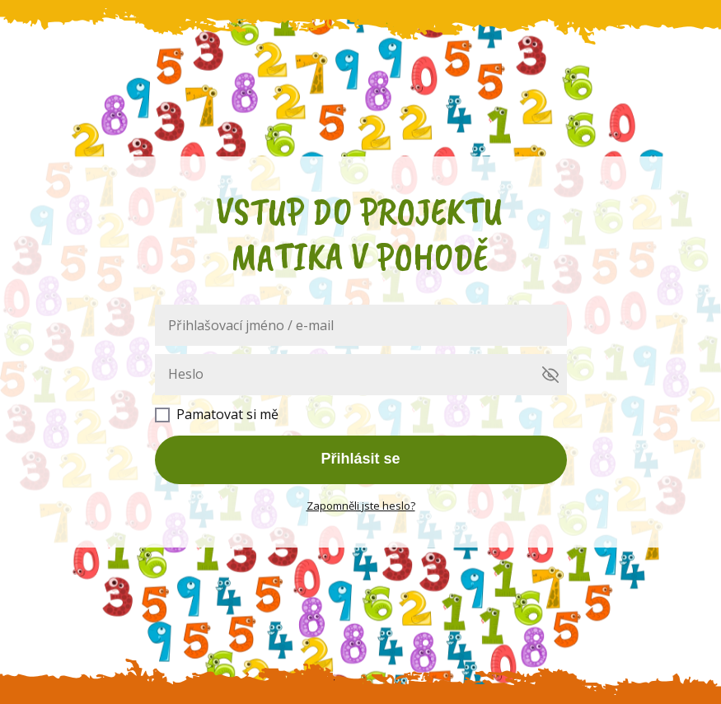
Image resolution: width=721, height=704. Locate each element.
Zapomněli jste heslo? (361, 505)
